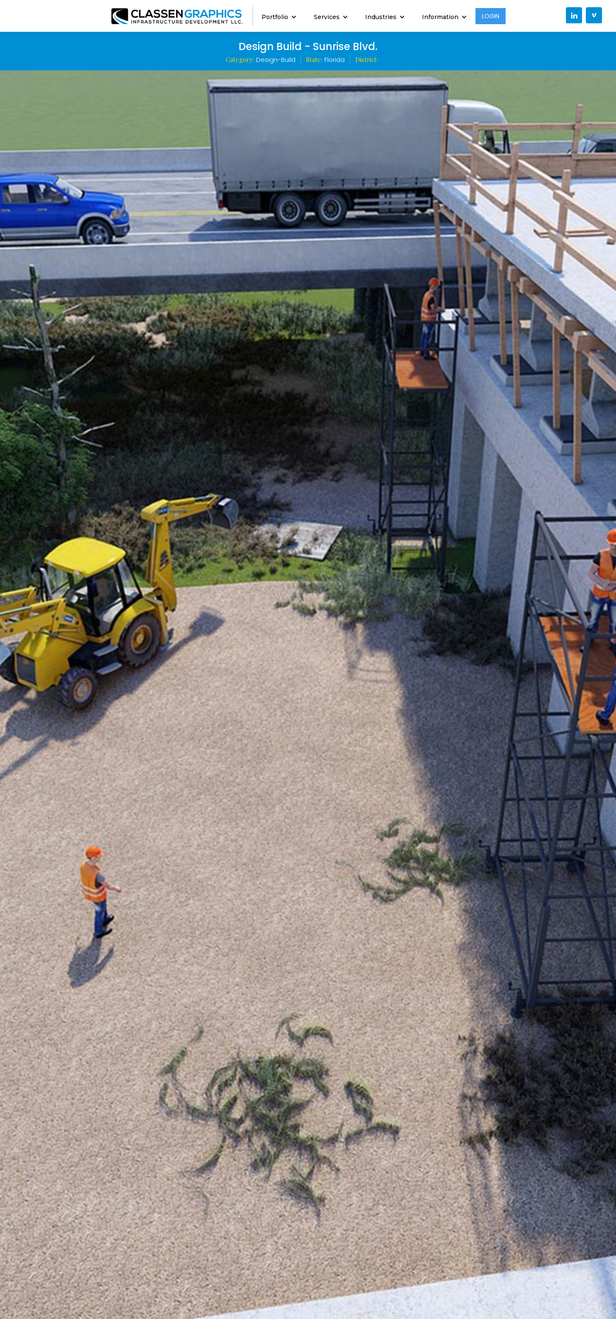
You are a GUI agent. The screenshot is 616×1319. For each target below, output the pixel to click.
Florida (334, 60)
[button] (279, 16)
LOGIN (490, 16)
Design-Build (275, 60)
